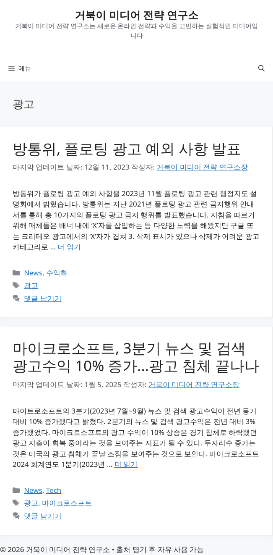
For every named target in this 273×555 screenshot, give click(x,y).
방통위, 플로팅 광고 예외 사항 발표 (127, 148)
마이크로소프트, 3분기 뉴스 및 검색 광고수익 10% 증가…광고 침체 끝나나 (136, 356)
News (33, 273)
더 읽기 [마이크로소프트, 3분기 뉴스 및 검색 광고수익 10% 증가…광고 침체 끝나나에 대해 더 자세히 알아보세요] (126, 464)
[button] (261, 68)
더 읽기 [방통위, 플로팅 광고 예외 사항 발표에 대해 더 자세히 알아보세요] (69, 246)
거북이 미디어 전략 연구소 (136, 15)
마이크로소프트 (67, 503)
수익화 (57, 273)
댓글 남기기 (42, 298)
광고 (31, 285)
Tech (54, 490)
